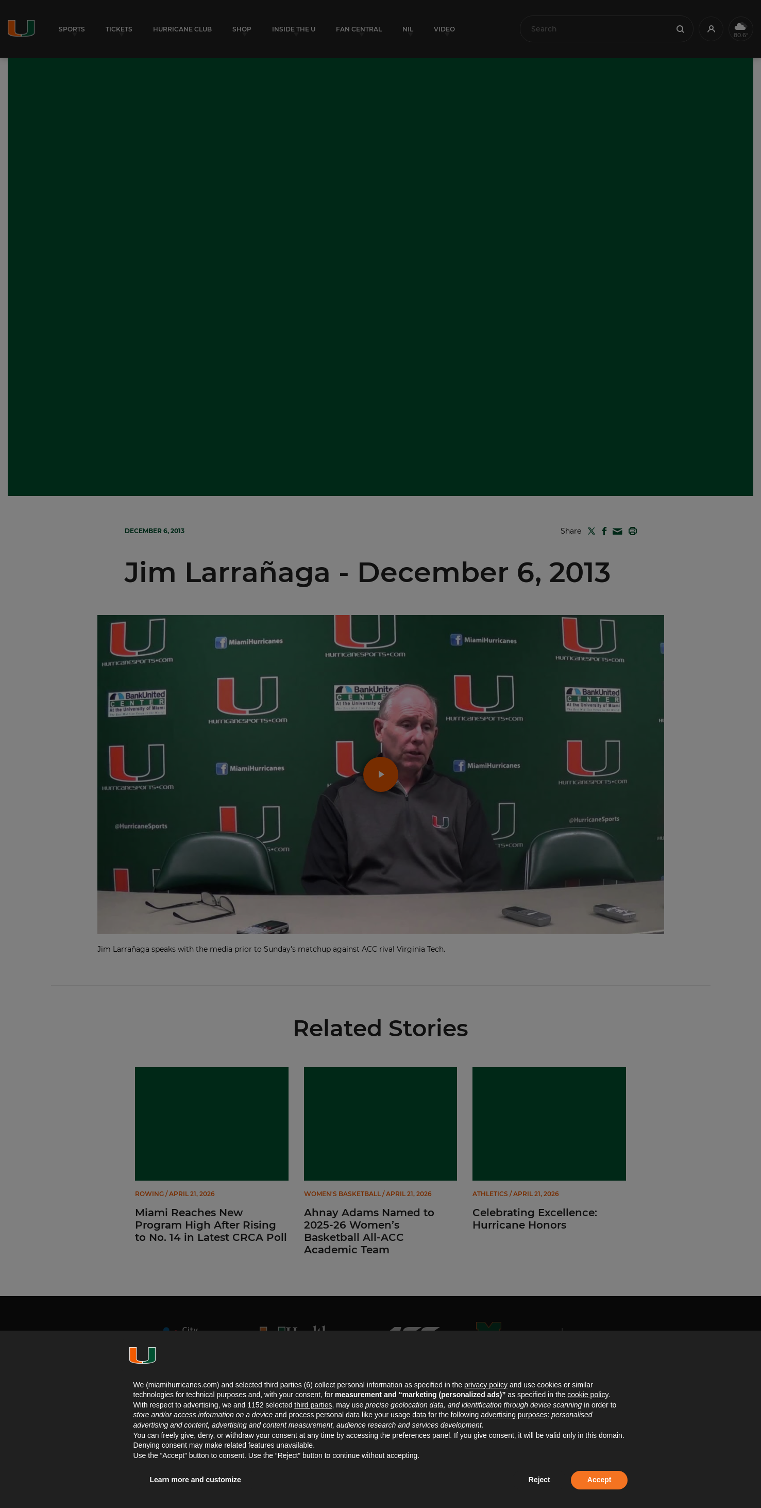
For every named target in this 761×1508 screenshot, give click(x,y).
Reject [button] (539, 1480)
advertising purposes (514, 1415)
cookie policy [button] (587, 1394)
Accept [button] (599, 1480)
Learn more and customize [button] (195, 1480)
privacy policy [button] (486, 1385)
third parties (313, 1405)
